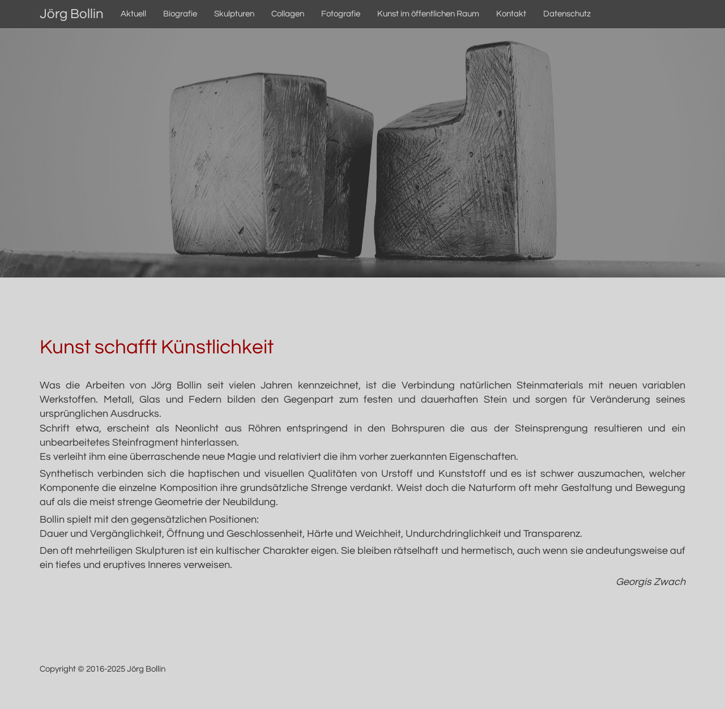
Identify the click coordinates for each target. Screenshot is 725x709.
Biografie (180, 14)
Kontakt (511, 14)
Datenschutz (567, 14)
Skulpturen (234, 14)
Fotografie (340, 14)
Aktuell (133, 14)
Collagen (287, 14)
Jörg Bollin (72, 14)
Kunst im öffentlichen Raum (428, 14)
